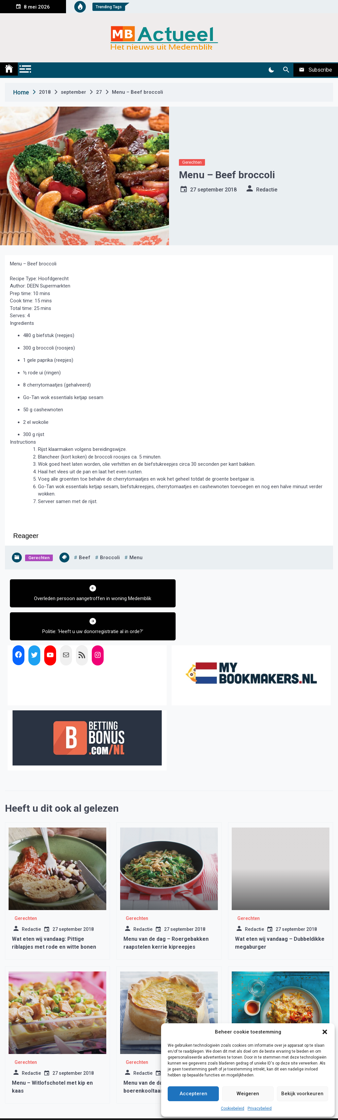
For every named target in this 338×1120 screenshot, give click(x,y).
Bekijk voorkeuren (302, 1094)
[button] (324, 1032)
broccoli (110, 557)
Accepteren (193, 1094)
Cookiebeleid (232, 1108)
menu (136, 557)
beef (84, 557)
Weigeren (248, 1094)
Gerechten (192, 162)
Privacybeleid (260, 1108)
